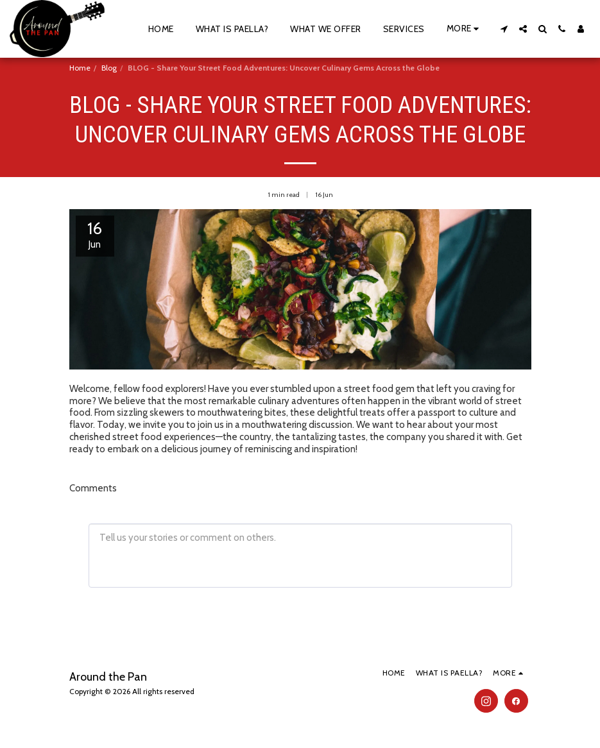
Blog (109, 67)
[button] (504, 28)
